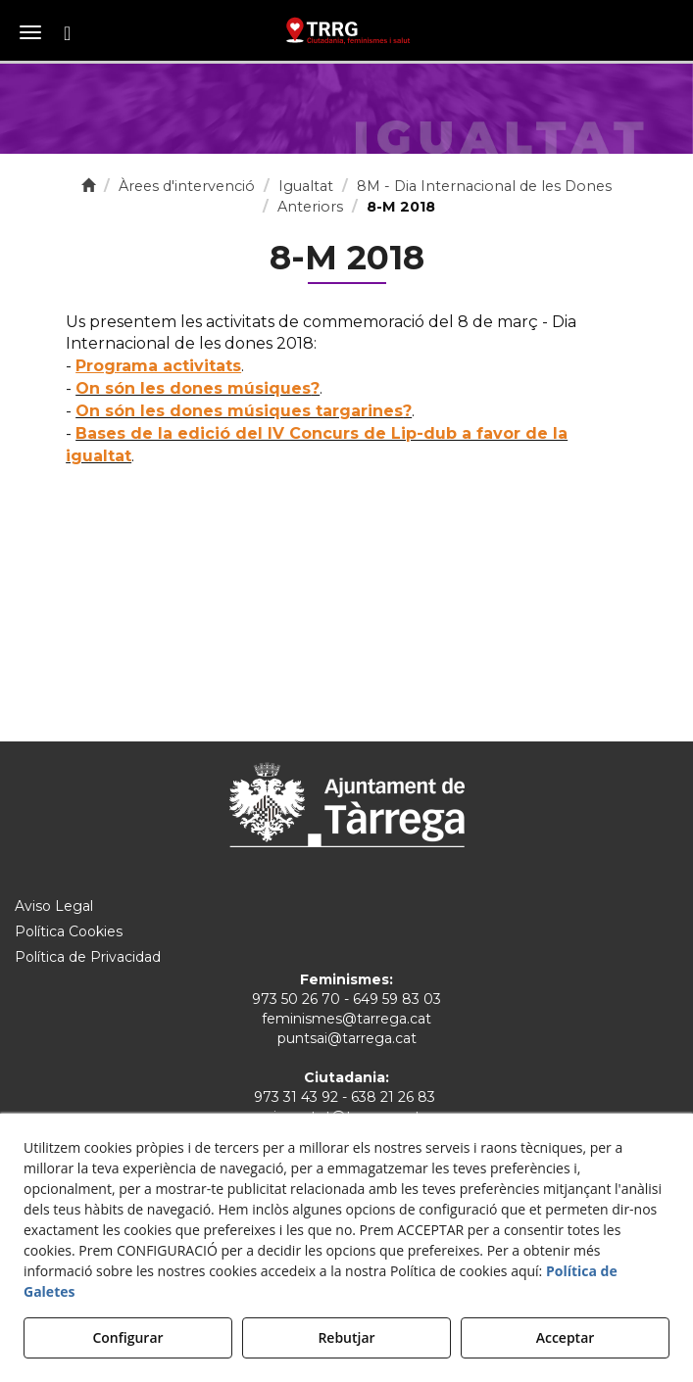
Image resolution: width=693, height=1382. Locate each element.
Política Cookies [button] (69, 931)
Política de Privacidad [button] (88, 957)
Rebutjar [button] (346, 1337)
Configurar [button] (127, 1337)
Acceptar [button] (565, 1337)
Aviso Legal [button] (54, 906)
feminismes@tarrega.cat (346, 1018)
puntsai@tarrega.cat (347, 1038)
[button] (346, 30)
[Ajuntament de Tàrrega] (347, 804)
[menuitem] (346, 906)
